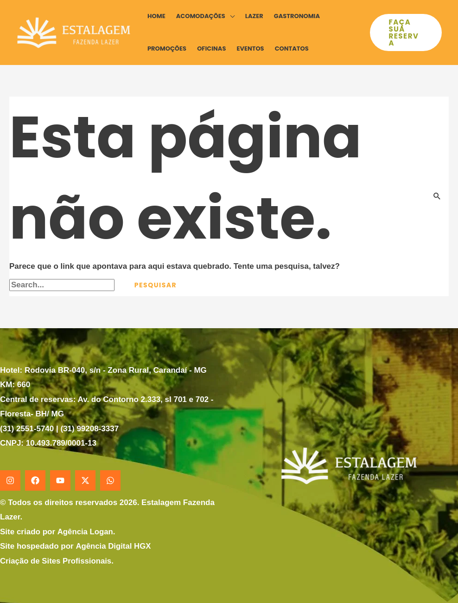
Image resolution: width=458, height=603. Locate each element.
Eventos (250, 48)
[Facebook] (35, 480)
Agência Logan (85, 531)
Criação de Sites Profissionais (56, 561)
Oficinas (211, 48)
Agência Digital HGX (114, 546)
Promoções (166, 48)
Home (156, 16)
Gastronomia (297, 16)
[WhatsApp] (110, 480)
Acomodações (200, 16)
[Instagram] (10, 480)
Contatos (292, 48)
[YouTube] (60, 480)
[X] (85, 480)
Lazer (254, 16)
